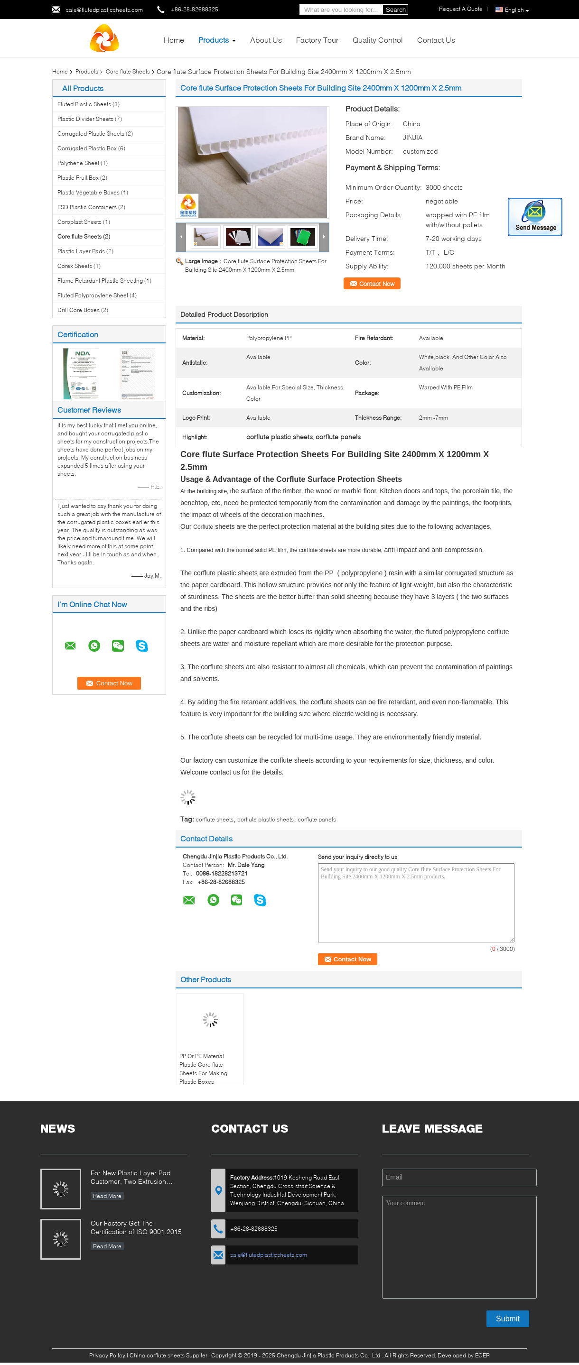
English (517, 10)
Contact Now (376, 283)
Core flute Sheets (128, 71)
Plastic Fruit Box (78, 177)
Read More (107, 1195)
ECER (482, 1355)
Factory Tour (317, 39)
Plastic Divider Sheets (85, 118)
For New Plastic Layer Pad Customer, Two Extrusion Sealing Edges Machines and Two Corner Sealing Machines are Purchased (136, 1178)
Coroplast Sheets (79, 221)
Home (174, 39)
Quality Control (378, 39)
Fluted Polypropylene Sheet (92, 295)
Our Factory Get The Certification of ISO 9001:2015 (136, 1227)
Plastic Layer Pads (81, 251)
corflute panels (317, 819)
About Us (266, 39)
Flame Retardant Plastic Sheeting (100, 280)
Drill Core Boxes (78, 310)
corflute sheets (214, 819)
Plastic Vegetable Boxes (88, 192)
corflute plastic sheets (265, 819)
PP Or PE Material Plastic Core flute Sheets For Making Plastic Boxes (203, 1068)
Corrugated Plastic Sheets (90, 133)
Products (213, 39)
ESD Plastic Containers (87, 207)
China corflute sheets (157, 1355)
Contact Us (436, 39)
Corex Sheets (74, 265)
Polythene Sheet (78, 162)
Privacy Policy (107, 1355)
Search (396, 9)
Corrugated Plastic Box (87, 148)
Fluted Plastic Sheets (84, 104)
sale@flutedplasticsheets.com (104, 9)
